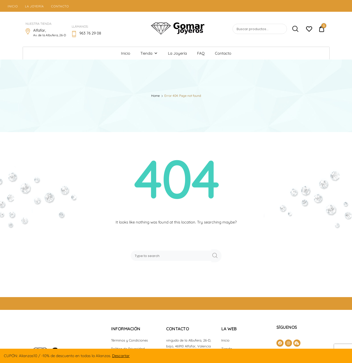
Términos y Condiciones (129, 340)
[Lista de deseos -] (309, 29)
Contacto (60, 6)
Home (155, 96)
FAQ (201, 53)
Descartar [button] (121, 355)
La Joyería (34, 6)
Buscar (293, 29)
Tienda (149, 53)
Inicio (13, 6)
